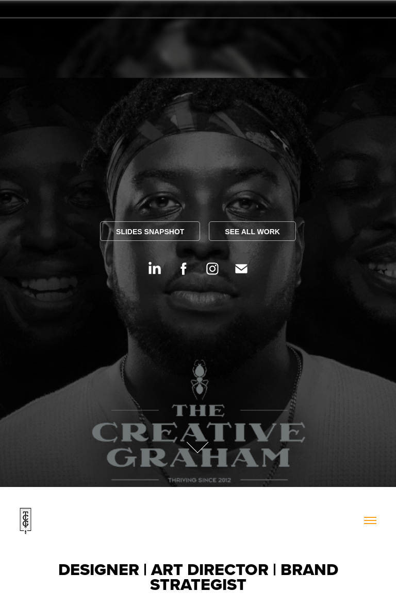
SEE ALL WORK (252, 232)
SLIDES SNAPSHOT (150, 232)
